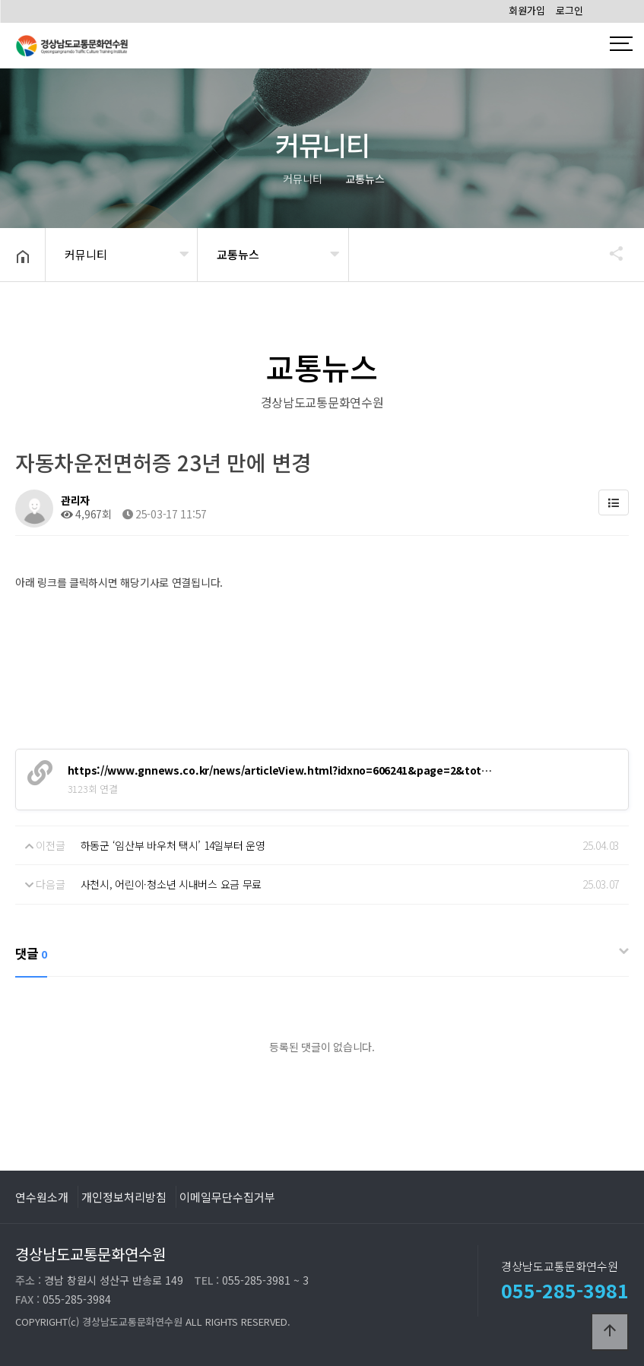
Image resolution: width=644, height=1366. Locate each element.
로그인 (569, 10)
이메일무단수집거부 (227, 1196)
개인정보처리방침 (124, 1196)
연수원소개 (41, 1196)
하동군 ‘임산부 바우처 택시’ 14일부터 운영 (173, 845)
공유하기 (609, 253)
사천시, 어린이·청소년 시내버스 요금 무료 (171, 884)
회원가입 (527, 10)
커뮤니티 (86, 254)
